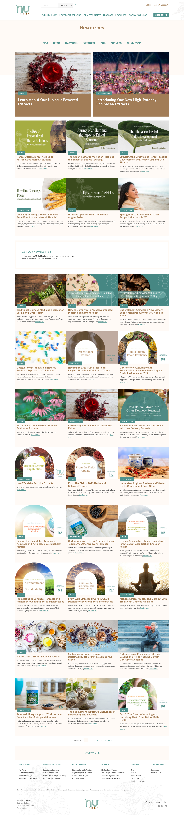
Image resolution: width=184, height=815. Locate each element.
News (45, 43)
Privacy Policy (23, 803)
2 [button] (89, 740)
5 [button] (101, 740)
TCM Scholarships (25, 775)
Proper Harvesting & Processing (54, 775)
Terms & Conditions (25, 805)
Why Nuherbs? (49, 15)
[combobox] (49, 5)
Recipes (56, 43)
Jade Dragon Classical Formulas (112, 773)
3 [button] (93, 740)
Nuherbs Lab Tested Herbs (110, 778)
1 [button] (86, 740)
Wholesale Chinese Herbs (28, 778)
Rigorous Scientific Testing (81, 770)
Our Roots (22, 770)
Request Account (161, 5)
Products (108, 15)
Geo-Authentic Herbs (50, 773)
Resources (120, 15)
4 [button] (97, 740)
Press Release (89, 43)
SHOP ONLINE (92, 752)
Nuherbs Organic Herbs (110, 775)
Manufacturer (134, 43)
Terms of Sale (23, 808)
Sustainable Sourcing (51, 770)
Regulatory (116, 43)
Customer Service (138, 15)
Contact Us (155, 770)
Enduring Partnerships (51, 778)
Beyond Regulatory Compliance (83, 773)
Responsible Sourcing (70, 15)
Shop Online (161, 15)
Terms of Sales (156, 773)
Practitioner (71, 43)
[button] (77, 740)
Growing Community (26, 773)
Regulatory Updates (138, 781)
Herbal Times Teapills (80, 775)
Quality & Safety (92, 15)
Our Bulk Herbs (78, 778)
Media (103, 43)
